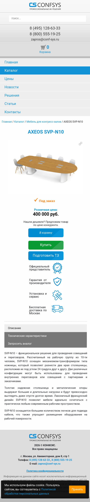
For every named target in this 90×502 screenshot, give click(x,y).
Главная (11, 62)
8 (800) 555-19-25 (45, 34)
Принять (77, 489)
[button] (80, 143)
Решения (12, 95)
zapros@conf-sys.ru (45, 39)
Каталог (11, 70)
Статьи (10, 104)
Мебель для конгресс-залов (44, 121)
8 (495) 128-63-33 (45, 28)
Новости (12, 87)
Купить (46, 245)
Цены (9, 79)
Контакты (13, 112)
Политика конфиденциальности (44, 470)
